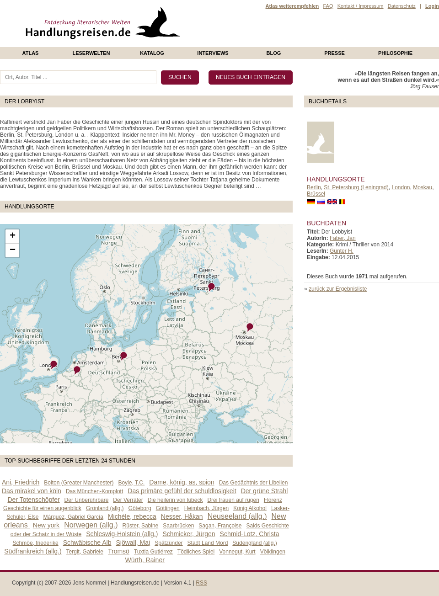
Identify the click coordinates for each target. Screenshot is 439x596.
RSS (201, 583)
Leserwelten (91, 53)
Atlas (30, 53)
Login (432, 6)
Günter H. (341, 251)
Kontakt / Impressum (360, 6)
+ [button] (13, 236)
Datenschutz (402, 6)
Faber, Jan (343, 238)
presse (334, 53)
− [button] (13, 250)
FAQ (328, 6)
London (400, 187)
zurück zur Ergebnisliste (338, 289)
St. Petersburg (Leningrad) (356, 187)
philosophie (395, 53)
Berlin (314, 187)
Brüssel (316, 194)
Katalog (152, 53)
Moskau (422, 187)
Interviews (212, 53)
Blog (274, 53)
